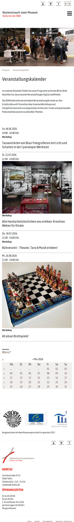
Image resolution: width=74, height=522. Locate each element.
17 (65, 377)
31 (65, 386)
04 (11, 373)
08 (48, 373)
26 (21, 386)
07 (38, 373)
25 (11, 386)
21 (38, 382)
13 (30, 377)
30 (56, 386)
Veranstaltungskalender (21, 70)
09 (56, 373)
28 (38, 386)
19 (21, 382)
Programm (6, 70)
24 (65, 382)
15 (48, 377)
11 (11, 377)
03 (65, 368)
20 (30, 382)
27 (30, 386)
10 (65, 373)
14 (38, 377)
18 (11, 382)
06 (30, 373)
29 (48, 386)
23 (56, 382)
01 (48, 368)
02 (56, 368)
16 (56, 377)
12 (21, 377)
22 (48, 382)
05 (21, 373)
